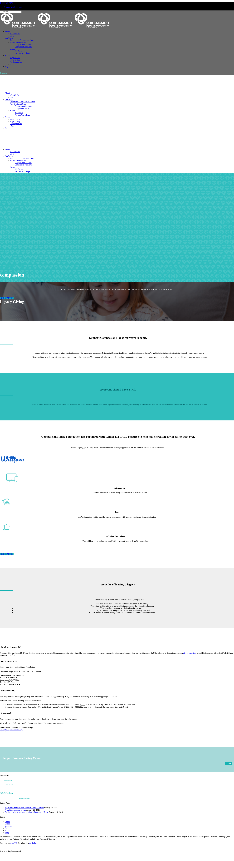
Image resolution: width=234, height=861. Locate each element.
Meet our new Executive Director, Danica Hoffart (24, 808)
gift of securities (189, 653)
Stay (6, 828)
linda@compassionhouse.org (11, 730)
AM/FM (13, 843)
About (7, 822)
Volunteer (8, 826)
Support (8, 830)
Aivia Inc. (33, 843)
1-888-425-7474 (6, 3)
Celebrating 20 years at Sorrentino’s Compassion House (27, 812)
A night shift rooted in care (15, 810)
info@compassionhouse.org (11, 7)
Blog (7, 833)
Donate (7, 824)
